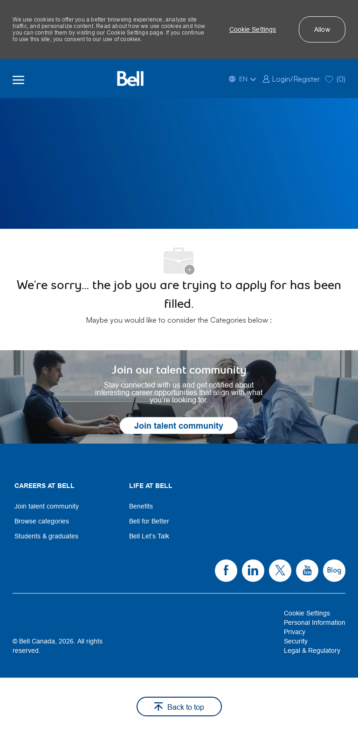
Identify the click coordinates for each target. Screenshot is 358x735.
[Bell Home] (130, 78)
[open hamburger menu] (18, 78)
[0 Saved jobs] (335, 78)
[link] (291, 78)
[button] (253, 29)
